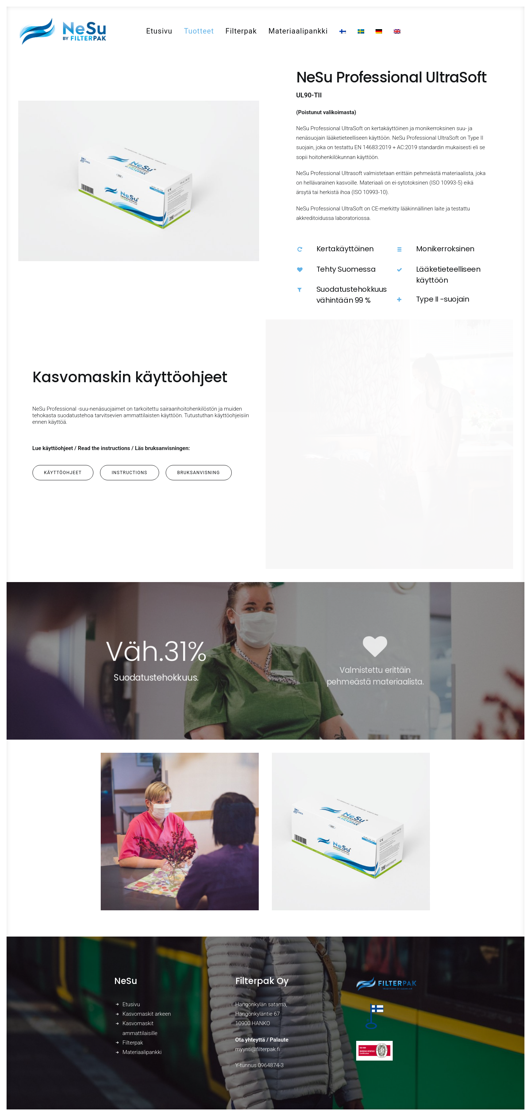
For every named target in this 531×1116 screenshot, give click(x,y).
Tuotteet (199, 31)
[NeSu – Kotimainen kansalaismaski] (62, 31)
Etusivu (159, 31)
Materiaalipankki (298, 31)
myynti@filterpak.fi (257, 1049)
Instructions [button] (129, 472)
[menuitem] (159, 31)
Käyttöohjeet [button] (63, 472)
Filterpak (241, 31)
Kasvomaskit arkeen (146, 1014)
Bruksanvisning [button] (198, 472)
